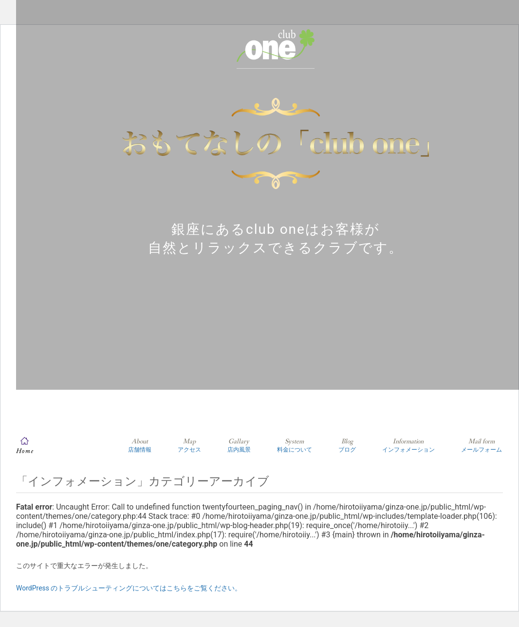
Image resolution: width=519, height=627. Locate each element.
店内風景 (239, 445)
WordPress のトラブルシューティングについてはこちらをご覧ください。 (129, 588)
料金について (294, 445)
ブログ (347, 445)
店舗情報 (139, 445)
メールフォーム (481, 445)
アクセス (189, 445)
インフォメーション (408, 445)
